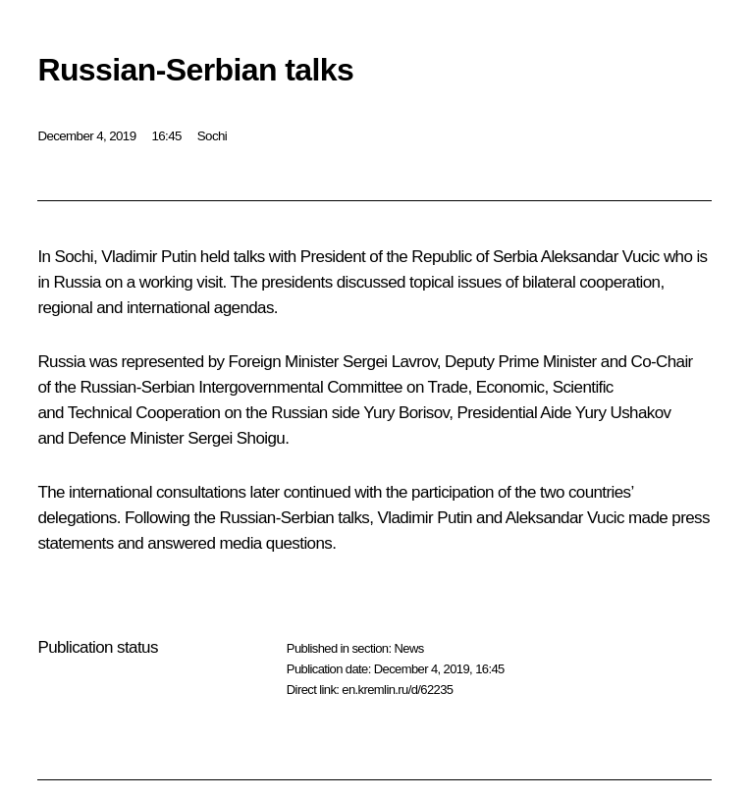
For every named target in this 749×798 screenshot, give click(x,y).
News (408, 648)
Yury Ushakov (623, 412)
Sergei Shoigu (236, 438)
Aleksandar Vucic (600, 256)
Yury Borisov (406, 412)
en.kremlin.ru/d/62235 (397, 689)
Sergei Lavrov (390, 361)
